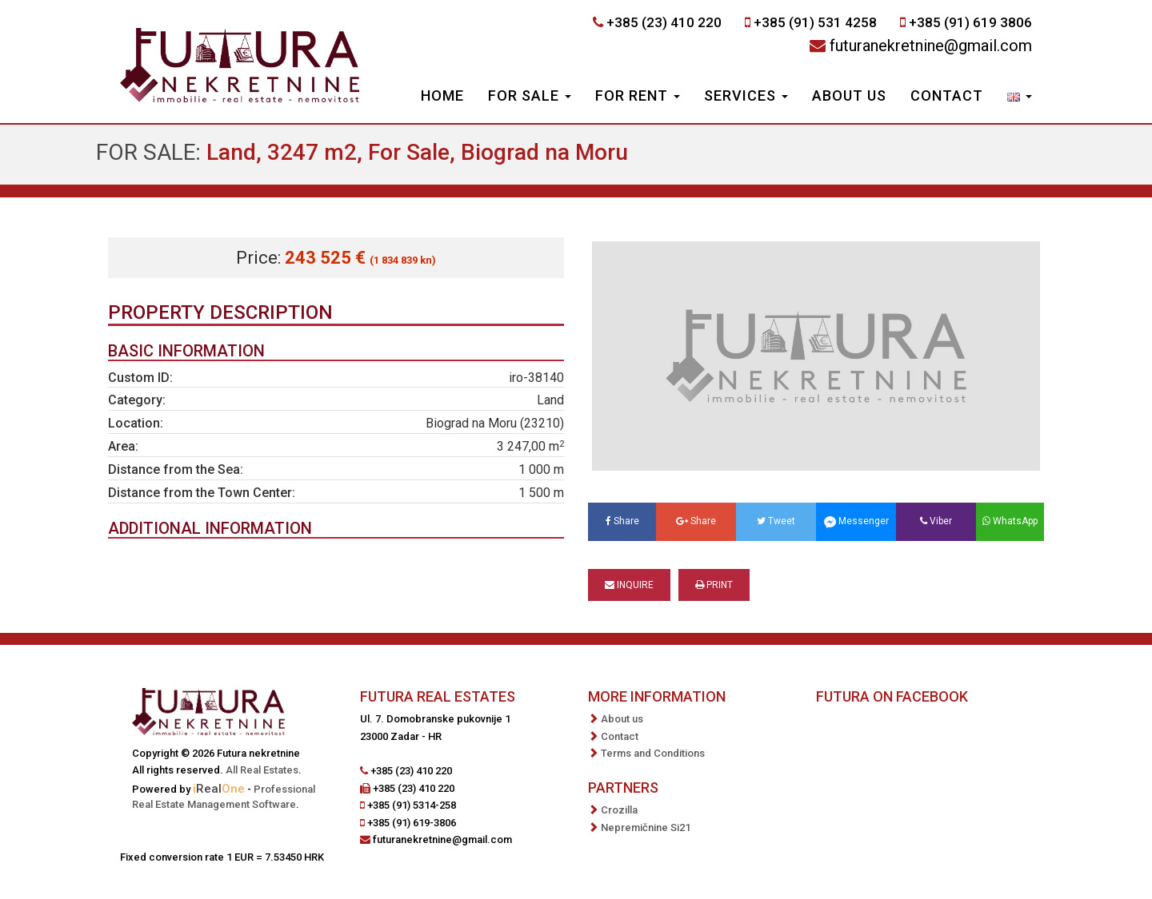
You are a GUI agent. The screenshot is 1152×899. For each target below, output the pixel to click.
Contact (946, 95)
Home (442, 95)
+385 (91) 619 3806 (970, 22)
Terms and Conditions (653, 753)
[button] (1019, 97)
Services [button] (746, 95)
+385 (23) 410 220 (664, 22)
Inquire (629, 585)
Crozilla (619, 810)
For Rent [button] (637, 95)
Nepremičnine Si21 (645, 827)
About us (849, 95)
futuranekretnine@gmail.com (931, 45)
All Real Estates (262, 770)
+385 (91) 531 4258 (815, 22)
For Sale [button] (529, 95)
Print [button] (714, 585)
